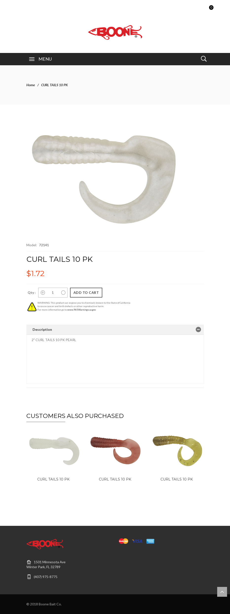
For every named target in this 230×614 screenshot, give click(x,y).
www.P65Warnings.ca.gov (81, 309)
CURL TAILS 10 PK (53, 479)
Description (42, 329)
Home (30, 85)
